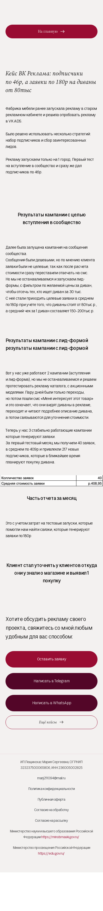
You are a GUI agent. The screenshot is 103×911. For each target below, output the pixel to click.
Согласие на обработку (51, 810)
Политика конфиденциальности (51, 789)
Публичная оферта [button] (51, 799)
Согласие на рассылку (51, 820)
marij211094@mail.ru (51, 778)
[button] (51, 659)
